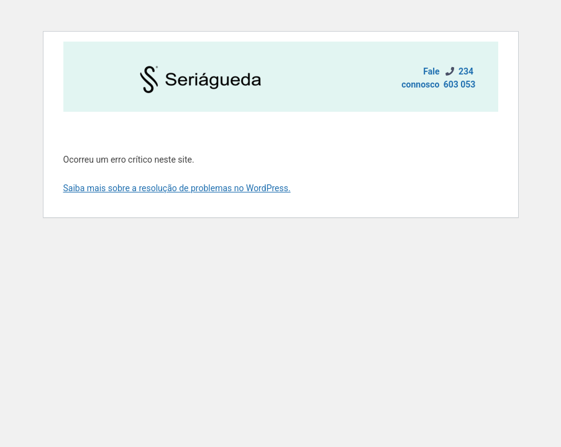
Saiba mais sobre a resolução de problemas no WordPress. (177, 188)
